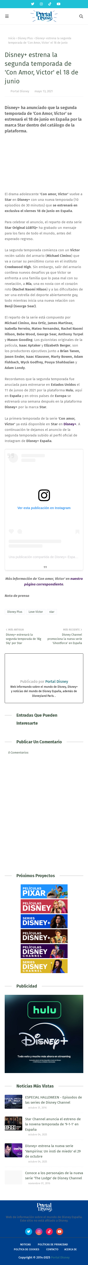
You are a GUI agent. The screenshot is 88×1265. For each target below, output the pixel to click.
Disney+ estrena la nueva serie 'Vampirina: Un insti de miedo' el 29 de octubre (53, 1151)
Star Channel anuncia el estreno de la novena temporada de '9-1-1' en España (53, 1124)
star (51, 611)
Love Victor (36, 611)
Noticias (25, 1244)
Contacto (52, 1249)
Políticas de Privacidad (53, 1244)
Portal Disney (20, 91)
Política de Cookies (26, 1249)
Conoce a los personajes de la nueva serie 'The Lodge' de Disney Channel (54, 1175)
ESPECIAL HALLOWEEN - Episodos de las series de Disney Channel (53, 1100)
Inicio (11, 38)
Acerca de (70, 1249)
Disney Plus (25, 38)
